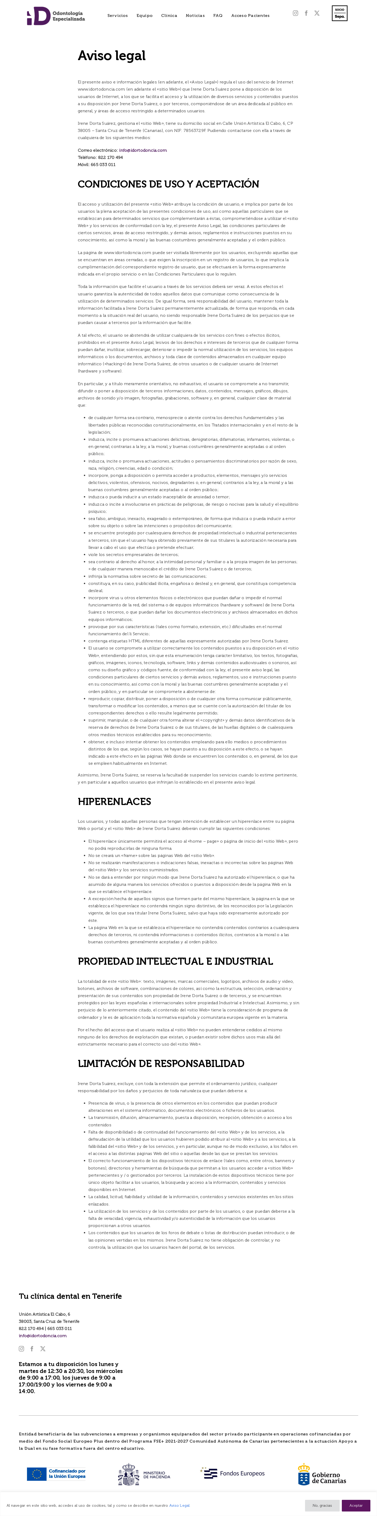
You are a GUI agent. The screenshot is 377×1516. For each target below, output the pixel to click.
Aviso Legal (179, 1505)
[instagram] (295, 13)
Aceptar (356, 1505)
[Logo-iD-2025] (56, 8)
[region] (188, 1504)
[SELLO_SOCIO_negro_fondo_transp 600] (339, 4)
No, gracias (322, 1505)
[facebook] (306, 13)
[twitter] (317, 13)
